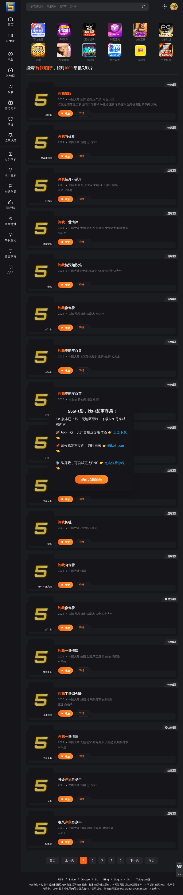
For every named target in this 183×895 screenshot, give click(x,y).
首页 (52, 860)
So (96, 879)
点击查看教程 (114, 462)
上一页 (69, 860)
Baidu (72, 879)
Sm (129, 879)
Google (85, 879)
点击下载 (120, 432)
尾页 (152, 860)
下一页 (134, 860)
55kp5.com (115, 445)
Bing (106, 879)
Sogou (118, 879)
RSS (61, 879)
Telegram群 (143, 879)
